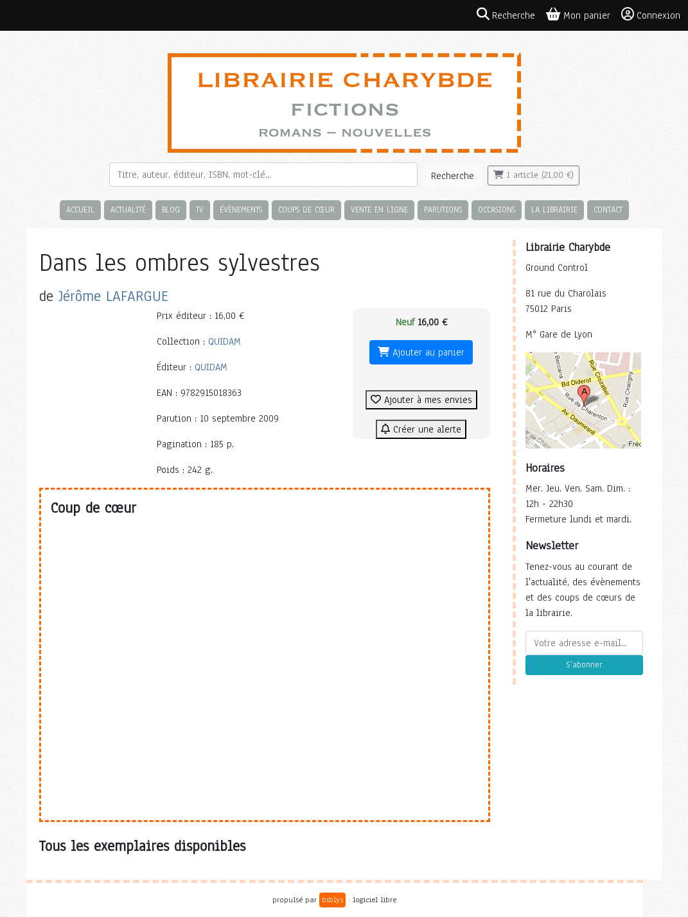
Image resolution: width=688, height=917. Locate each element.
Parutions (443, 209)
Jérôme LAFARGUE (113, 296)
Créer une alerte (421, 429)
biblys (332, 900)
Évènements (241, 209)
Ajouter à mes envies (421, 399)
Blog (171, 209)
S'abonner (584, 665)
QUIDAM (224, 341)
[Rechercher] (263, 174)
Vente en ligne (379, 209)
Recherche (452, 175)
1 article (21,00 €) (533, 175)
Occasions (496, 209)
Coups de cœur (306, 209)
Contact (608, 209)
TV (200, 209)
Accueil (80, 209)
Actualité (128, 209)
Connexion (650, 15)
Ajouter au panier (421, 352)
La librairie (554, 209)
